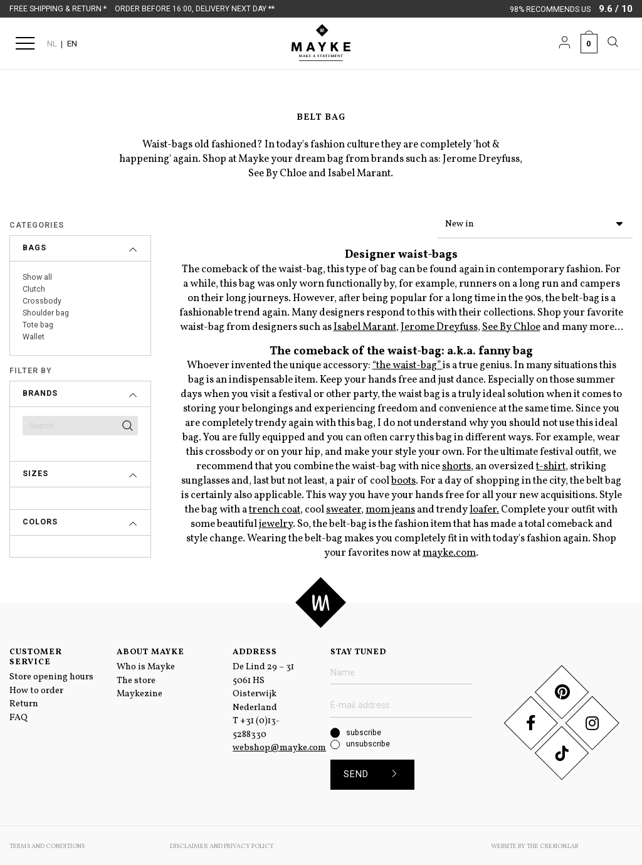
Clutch (34, 289)
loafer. (484, 507)
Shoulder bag (46, 313)
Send (375, 772)
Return (23, 701)
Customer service (35, 655)
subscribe (363, 730)
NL (52, 43)
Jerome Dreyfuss (439, 324)
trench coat (274, 507)
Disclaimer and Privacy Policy (222, 844)
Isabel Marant (365, 324)
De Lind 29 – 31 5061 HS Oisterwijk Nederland (263, 684)
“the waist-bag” (407, 363)
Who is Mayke (146, 664)
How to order (36, 688)
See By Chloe (511, 324)
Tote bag (38, 325)
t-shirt (551, 464)
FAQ (18, 715)
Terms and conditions (47, 844)
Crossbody (42, 301)
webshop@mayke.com (279, 745)
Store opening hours (51, 674)
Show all (37, 277)
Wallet (34, 336)
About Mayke (150, 649)
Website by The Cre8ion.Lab (534, 844)
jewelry (276, 521)
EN (72, 43)
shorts (456, 464)
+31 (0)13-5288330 (256, 725)
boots (403, 478)
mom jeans (390, 507)
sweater (343, 507)
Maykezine (139, 691)
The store (136, 678)
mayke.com (449, 550)
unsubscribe (368, 741)
